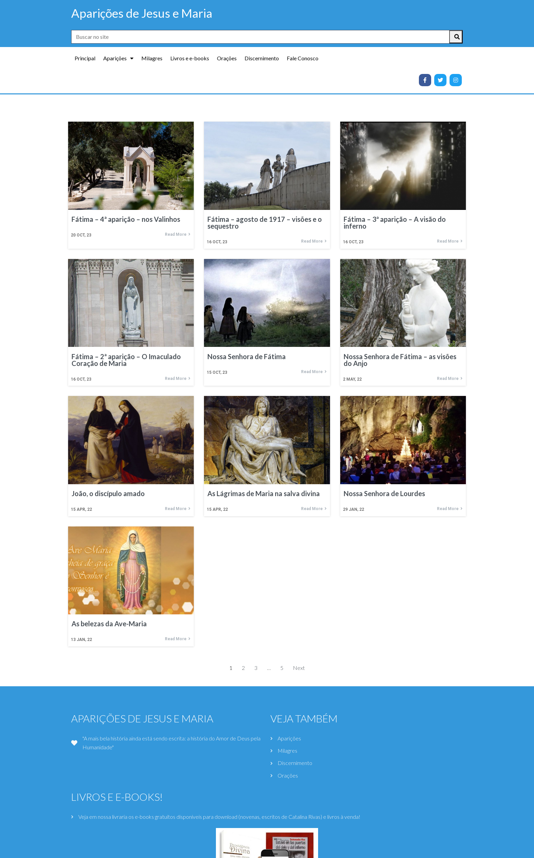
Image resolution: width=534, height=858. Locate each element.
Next (299, 625)
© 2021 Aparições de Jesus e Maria (267, 850)
